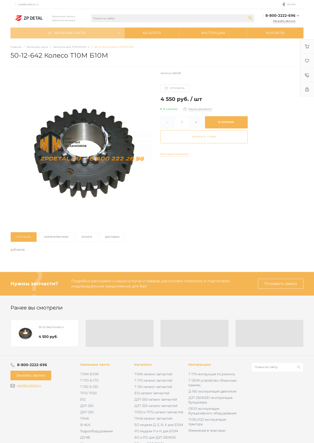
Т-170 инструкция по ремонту (211, 374)
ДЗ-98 (85, 438)
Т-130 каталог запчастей (153, 387)
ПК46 (84, 419)
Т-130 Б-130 (89, 387)
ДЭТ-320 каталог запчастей (155, 406)
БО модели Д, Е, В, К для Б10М (158, 425)
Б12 (83, 399)
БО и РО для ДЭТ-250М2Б (155, 438)
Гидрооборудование (96, 431)
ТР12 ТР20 (88, 393)
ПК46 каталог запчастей (153, 419)
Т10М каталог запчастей (153, 374)
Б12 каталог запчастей (151, 393)
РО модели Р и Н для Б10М (156, 431)
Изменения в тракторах (206, 431)
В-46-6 (85, 425)
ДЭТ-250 (87, 406)
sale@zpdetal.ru (28, 4)
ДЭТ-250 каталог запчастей (155, 399)
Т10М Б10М (89, 374)
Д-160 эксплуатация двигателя (212, 391)
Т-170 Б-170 (89, 380)
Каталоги (143, 364)
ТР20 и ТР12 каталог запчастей (158, 412)
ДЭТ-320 (87, 412)
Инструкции (199, 364)
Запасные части (95, 364)
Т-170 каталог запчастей (153, 380)
